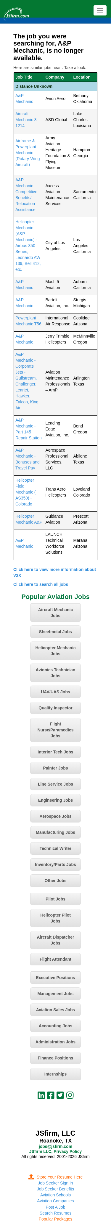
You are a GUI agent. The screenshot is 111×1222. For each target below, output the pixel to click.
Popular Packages (56, 1219)
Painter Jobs (55, 768)
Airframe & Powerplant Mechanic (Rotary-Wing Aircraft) (27, 152)
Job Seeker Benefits (55, 1189)
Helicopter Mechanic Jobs (55, 650)
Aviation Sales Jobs (55, 1009)
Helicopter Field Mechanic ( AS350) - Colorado (25, 492)
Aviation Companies (55, 1200)
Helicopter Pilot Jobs (55, 918)
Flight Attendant (55, 959)
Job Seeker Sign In (55, 1183)
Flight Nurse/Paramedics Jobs (55, 730)
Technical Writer (56, 848)
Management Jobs (55, 993)
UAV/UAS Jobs (55, 691)
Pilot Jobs (55, 899)
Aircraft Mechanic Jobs (55, 612)
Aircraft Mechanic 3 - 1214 (27, 119)
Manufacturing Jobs (55, 832)
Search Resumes (55, 1213)
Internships (55, 1074)
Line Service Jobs (55, 784)
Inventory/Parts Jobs (55, 864)
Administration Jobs (55, 1042)
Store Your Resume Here (55, 1177)
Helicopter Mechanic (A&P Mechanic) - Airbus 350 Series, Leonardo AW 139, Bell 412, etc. (28, 245)
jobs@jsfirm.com (55, 1146)
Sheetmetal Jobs (55, 631)
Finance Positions (55, 1058)
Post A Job (55, 1207)
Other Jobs (56, 880)
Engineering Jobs (55, 800)
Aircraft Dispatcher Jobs (55, 940)
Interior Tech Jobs (55, 752)
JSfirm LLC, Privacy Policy (55, 1151)
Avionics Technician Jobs (55, 672)
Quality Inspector (55, 708)
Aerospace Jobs (55, 816)
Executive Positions (55, 977)
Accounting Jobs (56, 1025)
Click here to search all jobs (40, 584)
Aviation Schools (55, 1195)
